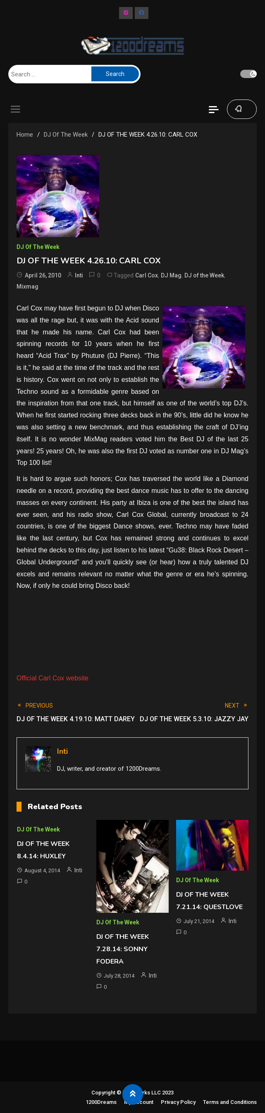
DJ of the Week (204, 275)
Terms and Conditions (230, 1102)
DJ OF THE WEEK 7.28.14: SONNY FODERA (122, 949)
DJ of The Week (38, 247)
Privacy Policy (178, 1102)
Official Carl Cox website (52, 678)
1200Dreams (101, 1102)
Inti (79, 275)
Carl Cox (146, 275)
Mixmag (27, 286)
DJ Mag (171, 275)
